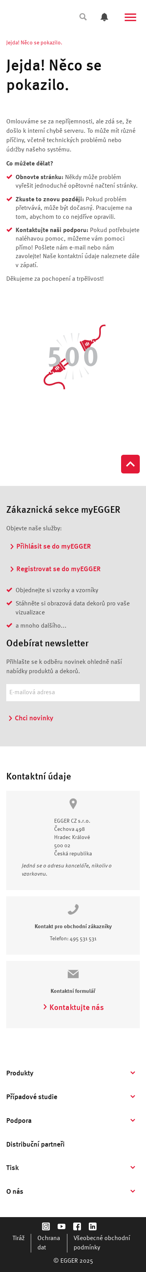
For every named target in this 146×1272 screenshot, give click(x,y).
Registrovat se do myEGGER (55, 569)
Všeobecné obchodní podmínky (102, 1243)
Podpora (19, 1120)
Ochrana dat (48, 1243)
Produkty (19, 1073)
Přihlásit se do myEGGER (50, 546)
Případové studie (31, 1097)
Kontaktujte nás (73, 1008)
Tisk (12, 1168)
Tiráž (18, 1238)
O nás (14, 1191)
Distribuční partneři (35, 1144)
